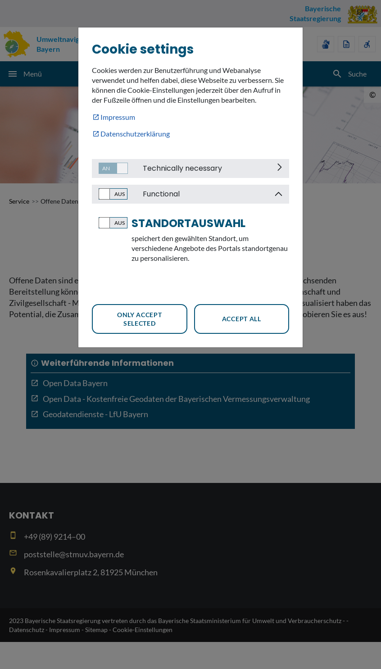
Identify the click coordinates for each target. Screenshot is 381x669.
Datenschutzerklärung (135, 133)
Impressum (117, 117)
